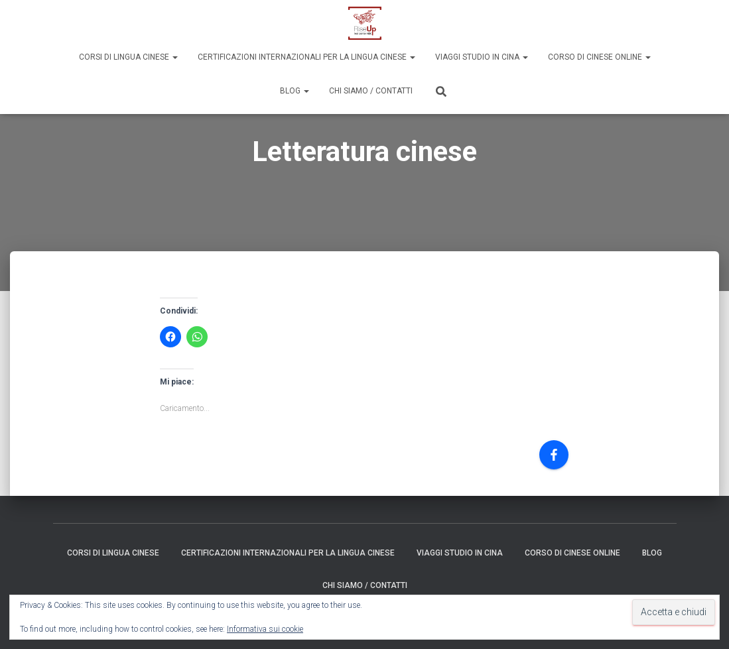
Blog (294, 90)
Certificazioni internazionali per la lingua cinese (306, 57)
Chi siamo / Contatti (371, 90)
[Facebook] (553, 454)
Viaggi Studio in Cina (481, 57)
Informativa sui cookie (265, 629)
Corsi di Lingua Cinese (128, 57)
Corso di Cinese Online (599, 57)
